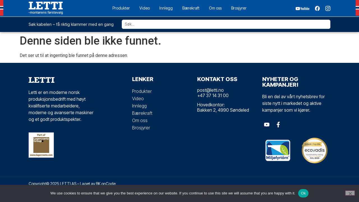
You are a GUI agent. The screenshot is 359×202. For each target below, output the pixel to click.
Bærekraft (190, 8)
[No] (350, 193)
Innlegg (166, 8)
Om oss (215, 8)
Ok (303, 193)
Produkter (121, 8)
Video (144, 8)
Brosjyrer (239, 8)
